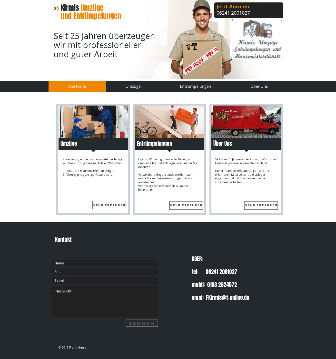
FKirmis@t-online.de (227, 297)
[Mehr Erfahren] (109, 205)
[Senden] (142, 323)
